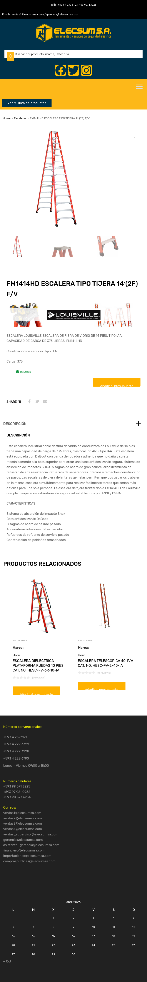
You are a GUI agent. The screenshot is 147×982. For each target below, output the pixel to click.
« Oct (7, 961)
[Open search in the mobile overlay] (73, 53)
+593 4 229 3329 (16, 744)
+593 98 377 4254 (17, 797)
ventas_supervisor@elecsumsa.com (30, 834)
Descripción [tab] (15, 424)
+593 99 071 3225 (16, 786)
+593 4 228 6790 (16, 758)
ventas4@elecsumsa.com (22, 829)
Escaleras (20, 118)
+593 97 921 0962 (16, 792)
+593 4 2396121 (15, 737)
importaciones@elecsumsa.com (27, 856)
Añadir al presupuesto (116, 385)
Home (6, 118)
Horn (16, 655)
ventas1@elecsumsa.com (22, 813)
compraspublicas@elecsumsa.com (29, 861)
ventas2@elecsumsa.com (22, 818)
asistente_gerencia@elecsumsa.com (31, 845)
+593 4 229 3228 (16, 751)
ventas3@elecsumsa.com (22, 823)
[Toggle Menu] (139, 88)
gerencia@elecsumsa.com (23, 840)
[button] (133, 136)
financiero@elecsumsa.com (24, 850)
